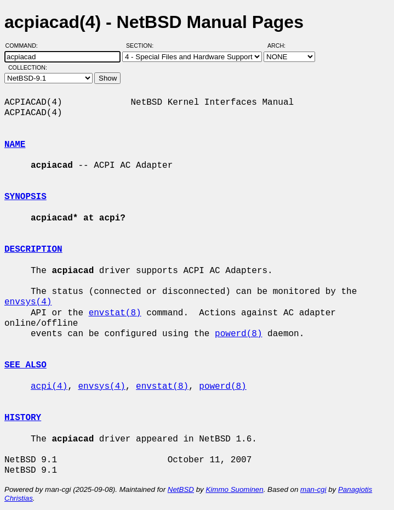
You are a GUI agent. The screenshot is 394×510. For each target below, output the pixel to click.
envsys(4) (28, 302)
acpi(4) (49, 387)
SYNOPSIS (25, 197)
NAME (14, 145)
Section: (142, 45)
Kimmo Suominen (234, 489)
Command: (24, 45)
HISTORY (22, 418)
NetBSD (181, 489)
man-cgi (313, 489)
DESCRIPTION (33, 249)
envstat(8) (115, 313)
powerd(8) (238, 334)
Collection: (27, 67)
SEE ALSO (25, 365)
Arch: (281, 45)
